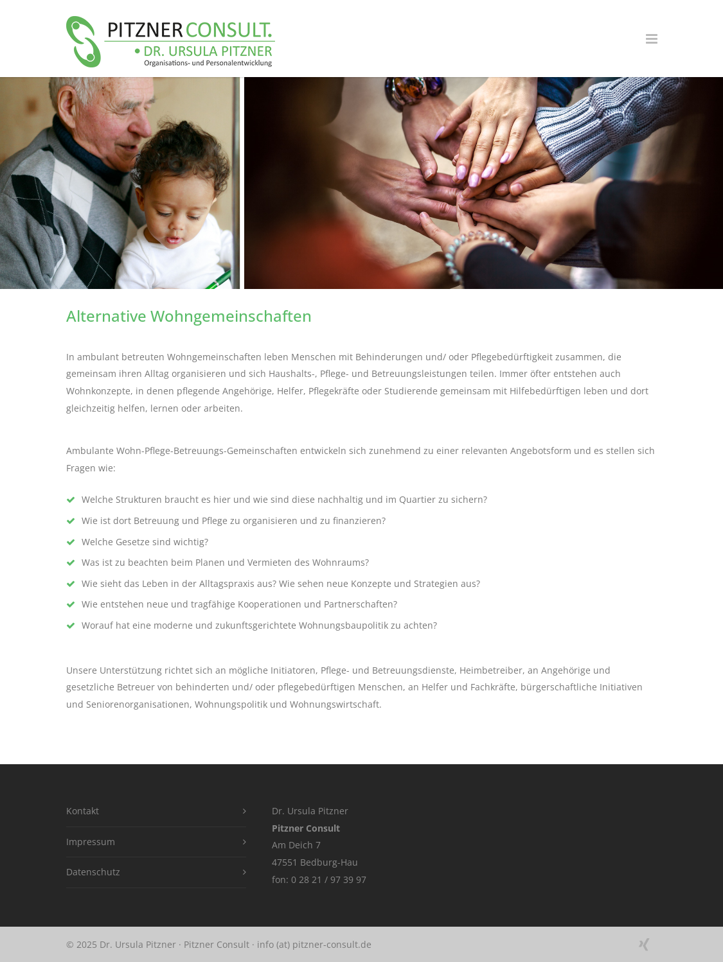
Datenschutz (93, 872)
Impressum (90, 841)
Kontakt (82, 811)
